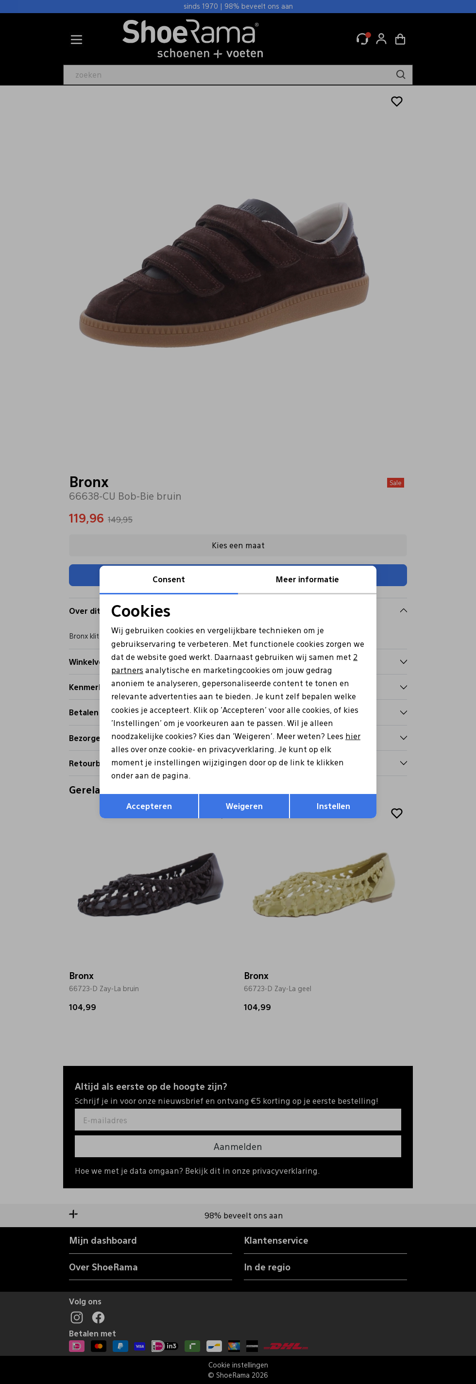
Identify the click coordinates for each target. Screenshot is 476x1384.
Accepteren (149, 806)
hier (352, 736)
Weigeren (244, 806)
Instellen (333, 806)
